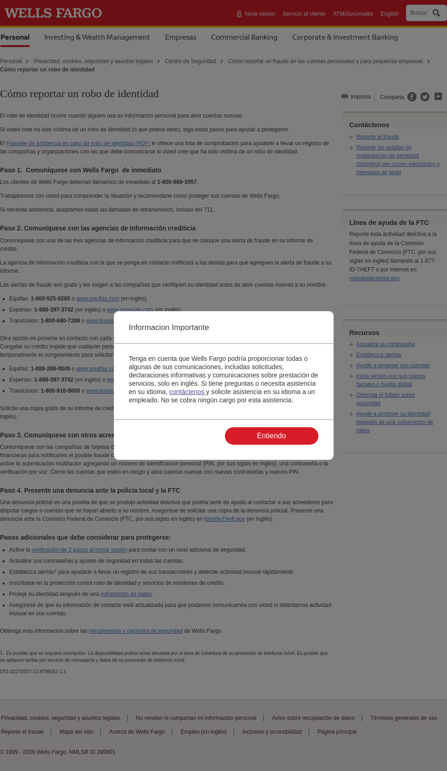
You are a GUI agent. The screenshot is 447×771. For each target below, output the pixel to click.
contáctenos (187, 391)
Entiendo (271, 436)
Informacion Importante (169, 327)
